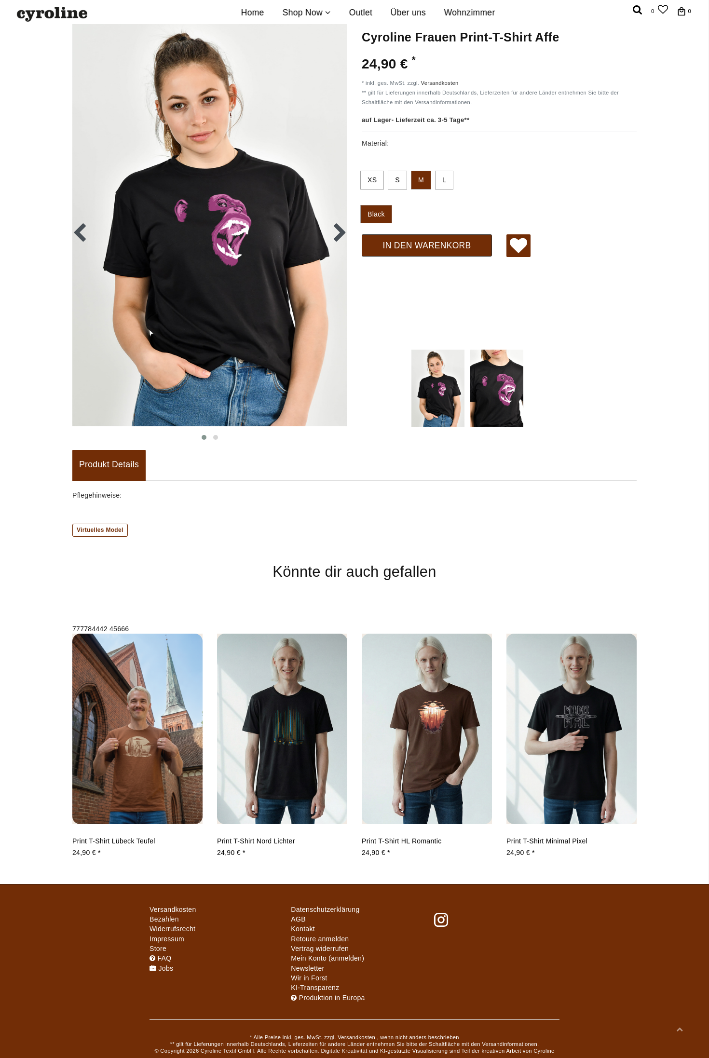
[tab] (109, 465)
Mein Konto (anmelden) (327, 958)
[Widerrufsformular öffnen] (320, 948)
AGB (298, 919)
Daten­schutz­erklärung (325, 909)
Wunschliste (518, 247)
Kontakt (303, 929)
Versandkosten (440, 83)
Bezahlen (164, 919)
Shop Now (307, 12)
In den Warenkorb (426, 245)
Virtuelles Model (100, 530)
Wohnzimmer (469, 12)
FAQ (160, 958)
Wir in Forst (309, 978)
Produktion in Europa (328, 998)
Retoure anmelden (320, 939)
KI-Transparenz (315, 987)
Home (252, 12)
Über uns (408, 12)
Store (158, 948)
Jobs (161, 968)
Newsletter (307, 968)
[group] (137, 729)
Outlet (360, 12)
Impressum (167, 939)
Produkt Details (109, 464)
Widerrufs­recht (172, 929)
